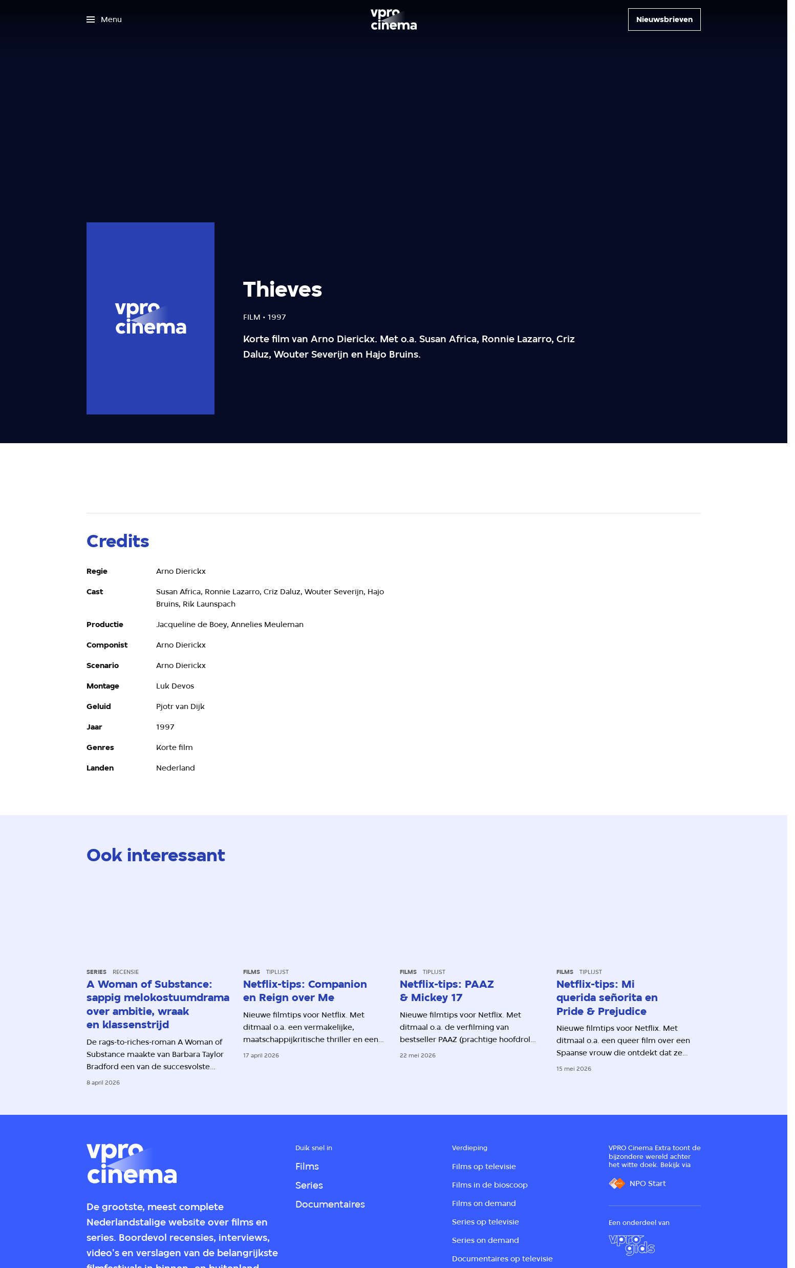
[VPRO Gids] (632, 1245)
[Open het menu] (104, 19)
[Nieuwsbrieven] (664, 19)
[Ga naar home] (394, 19)
